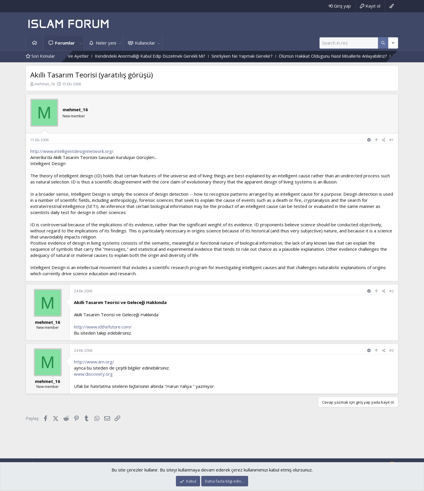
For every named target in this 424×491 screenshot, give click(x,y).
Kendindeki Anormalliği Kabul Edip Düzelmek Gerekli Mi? (162, 56)
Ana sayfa (34, 43)
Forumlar (65, 43)
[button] (80, 43)
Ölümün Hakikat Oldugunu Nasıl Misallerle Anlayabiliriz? (345, 56)
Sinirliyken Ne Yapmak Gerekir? (254, 56)
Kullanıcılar (145, 43)
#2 (391, 291)
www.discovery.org (93, 374)
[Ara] (348, 43)
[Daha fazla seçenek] (383, 43)
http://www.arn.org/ (94, 362)
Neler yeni (106, 43)
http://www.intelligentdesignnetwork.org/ (72, 151)
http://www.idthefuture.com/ (103, 327)
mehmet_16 (44, 83)
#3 (391, 350)
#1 (391, 139)
